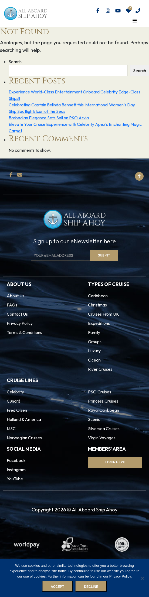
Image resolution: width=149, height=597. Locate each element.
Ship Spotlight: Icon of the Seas (37, 111)
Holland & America (24, 419)
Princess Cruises (103, 401)
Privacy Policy (20, 323)
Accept (57, 587)
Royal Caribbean (103, 410)
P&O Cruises (99, 391)
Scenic (94, 419)
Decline (91, 587)
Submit (104, 255)
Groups (94, 341)
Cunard (13, 401)
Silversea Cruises (104, 428)
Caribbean (98, 295)
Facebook (16, 460)
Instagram (16, 469)
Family (94, 332)
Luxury (94, 350)
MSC (11, 428)
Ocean (94, 360)
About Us (15, 295)
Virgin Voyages (102, 437)
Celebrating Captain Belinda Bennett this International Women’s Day (72, 104)
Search (15, 61)
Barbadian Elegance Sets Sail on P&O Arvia (49, 117)
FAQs (12, 305)
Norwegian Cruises (24, 437)
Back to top (122, 176)
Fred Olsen (17, 410)
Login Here (115, 462)
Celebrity (15, 391)
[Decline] (142, 578)
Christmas (97, 305)
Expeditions (99, 323)
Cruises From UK (103, 314)
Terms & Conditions (24, 332)
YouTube (15, 478)
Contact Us (17, 314)
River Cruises (100, 369)
